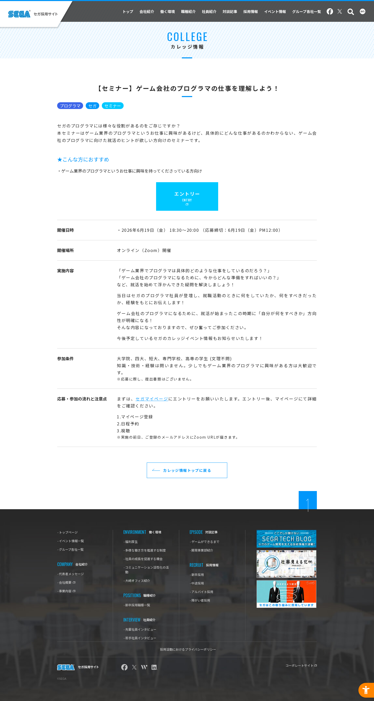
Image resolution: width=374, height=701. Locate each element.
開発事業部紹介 (202, 550)
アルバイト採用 (202, 591)
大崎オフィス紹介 (137, 580)
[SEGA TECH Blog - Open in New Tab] (286, 539)
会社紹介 (146, 11)
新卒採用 (197, 574)
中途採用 (197, 583)
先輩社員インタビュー (140, 629)
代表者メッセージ (71, 573)
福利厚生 (131, 541)
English (363, 11)
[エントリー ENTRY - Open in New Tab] (187, 196)
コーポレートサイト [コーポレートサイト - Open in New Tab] (299, 665)
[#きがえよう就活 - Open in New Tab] (286, 594)
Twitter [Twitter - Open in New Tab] (340, 11)
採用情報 (250, 11)
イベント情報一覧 (71, 541)
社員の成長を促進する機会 (144, 558)
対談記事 (230, 11)
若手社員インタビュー (140, 638)
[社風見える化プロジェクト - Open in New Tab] (286, 564)
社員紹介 (209, 11)
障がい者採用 (200, 600)
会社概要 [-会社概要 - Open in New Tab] (65, 582)
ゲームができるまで (205, 541)
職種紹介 (188, 11)
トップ (127, 11)
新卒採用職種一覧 (137, 605)
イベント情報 (275, 11)
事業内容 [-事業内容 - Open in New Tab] (65, 591)
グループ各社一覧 (306, 11)
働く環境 (167, 11)
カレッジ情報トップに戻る (187, 470)
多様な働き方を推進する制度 (145, 550)
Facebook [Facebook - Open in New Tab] (330, 11)
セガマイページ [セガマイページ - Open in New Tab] (152, 399)
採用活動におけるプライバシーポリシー (188, 649)
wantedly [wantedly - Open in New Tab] (144, 667)
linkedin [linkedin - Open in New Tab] (154, 667)
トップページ (68, 532)
